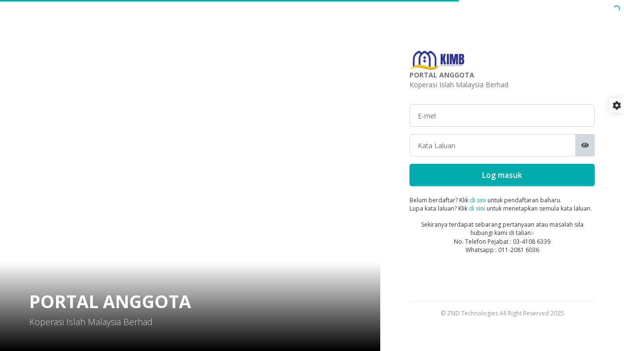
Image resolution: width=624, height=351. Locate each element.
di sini (478, 200)
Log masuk (502, 175)
